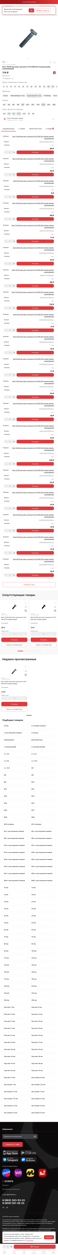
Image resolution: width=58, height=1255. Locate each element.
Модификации (8, 129)
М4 (9, 104)
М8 (23, 104)
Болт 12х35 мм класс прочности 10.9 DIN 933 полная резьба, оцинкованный (33, 471)
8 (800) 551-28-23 (13, 1203)
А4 (33, 113)
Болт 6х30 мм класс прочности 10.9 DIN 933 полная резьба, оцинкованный (33, 516)
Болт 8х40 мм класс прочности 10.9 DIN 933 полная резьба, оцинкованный (33, 404)
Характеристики (35, 129)
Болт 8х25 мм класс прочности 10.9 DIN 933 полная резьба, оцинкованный (33, 338)
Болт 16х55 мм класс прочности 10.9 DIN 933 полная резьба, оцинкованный (33, 449)
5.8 (9, 113)
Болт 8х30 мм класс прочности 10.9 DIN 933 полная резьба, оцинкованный (33, 560)
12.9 (24, 113)
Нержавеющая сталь (17, 95)
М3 (4, 104)
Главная (4, 15)
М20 (54, 104)
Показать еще (29, 585)
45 (53, 86)
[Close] (53, 9)
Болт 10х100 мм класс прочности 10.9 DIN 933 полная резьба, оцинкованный (33, 226)
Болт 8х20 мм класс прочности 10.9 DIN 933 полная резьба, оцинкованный (33, 538)
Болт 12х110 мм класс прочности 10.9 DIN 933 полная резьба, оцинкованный (33, 271)
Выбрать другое (43, 10)
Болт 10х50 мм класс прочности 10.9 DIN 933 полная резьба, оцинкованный (33, 493)
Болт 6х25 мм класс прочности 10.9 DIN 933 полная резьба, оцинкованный (33, 315)
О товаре (21, 129)
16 (23, 86)
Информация (7, 1129)
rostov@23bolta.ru (9, 1195)
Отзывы (50, 129)
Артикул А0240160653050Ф (9, 64)
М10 (27, 104)
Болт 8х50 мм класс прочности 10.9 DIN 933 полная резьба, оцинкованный (33, 249)
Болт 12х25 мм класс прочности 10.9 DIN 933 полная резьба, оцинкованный (33, 160)
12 (15, 86)
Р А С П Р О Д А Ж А (29, 2)
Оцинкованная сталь (34, 95)
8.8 (14, 113)
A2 (29, 113)
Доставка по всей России (10, 1189)
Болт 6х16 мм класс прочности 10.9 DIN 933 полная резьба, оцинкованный (33, 182)
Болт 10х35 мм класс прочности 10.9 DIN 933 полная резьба (43, 618)
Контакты (5, 1185)
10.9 (18, 113)
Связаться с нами (12, 1144)
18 (27, 86)
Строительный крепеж (13, 15)
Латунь (5, 95)
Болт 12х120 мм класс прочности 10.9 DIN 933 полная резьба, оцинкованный (33, 293)
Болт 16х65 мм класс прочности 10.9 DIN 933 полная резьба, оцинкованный (13, 683)
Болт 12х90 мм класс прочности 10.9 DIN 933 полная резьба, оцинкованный (33, 137)
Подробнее (29, 1240)
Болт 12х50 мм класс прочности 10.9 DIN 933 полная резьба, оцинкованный (33, 427)
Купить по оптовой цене (14, 645)
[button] (14, 1252)
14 (19, 86)
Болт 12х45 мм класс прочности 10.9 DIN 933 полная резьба (13, 618)
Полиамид (47, 95)
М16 (43, 104)
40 (48, 86)
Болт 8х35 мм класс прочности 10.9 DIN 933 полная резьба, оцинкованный (33, 360)
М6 (18, 104)
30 (40, 86)
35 (44, 86)
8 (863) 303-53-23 (13, 1200)
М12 (33, 104)
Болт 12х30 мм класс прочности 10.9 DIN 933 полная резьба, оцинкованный (33, 382)
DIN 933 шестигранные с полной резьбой (34, 15)
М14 (38, 104)
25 (35, 86)
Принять (49, 1237)
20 (31, 86)
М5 (13, 104)
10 (11, 86)
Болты (21, 15)
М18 (48, 104)
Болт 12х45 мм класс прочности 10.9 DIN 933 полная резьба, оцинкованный (33, 204)
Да (31, 10)
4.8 (4, 113)
